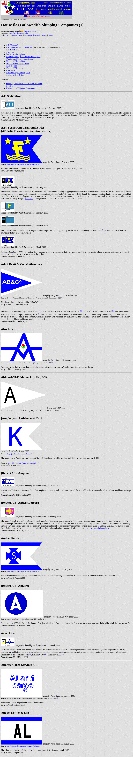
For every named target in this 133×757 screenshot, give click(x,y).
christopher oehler (30, 31)
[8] (102, 230)
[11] (113, 311)
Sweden (9, 86)
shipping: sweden (22, 33)
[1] (40, 311)
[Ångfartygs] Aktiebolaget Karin (19, 59)
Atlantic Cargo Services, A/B (18, 73)
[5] (123, 521)
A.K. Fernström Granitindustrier (19, 47)
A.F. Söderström (12, 45)
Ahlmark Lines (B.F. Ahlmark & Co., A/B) (23, 57)
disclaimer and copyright (32, 35)
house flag (12, 33)
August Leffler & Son (15, 75)
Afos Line (10, 52)
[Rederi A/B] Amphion (15, 54)
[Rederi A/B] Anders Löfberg (18, 63)
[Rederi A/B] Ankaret (15, 68)
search (21, 35)
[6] (59, 410)
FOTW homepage (11, 35)
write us (44, 35)
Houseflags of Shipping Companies (20, 88)
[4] (52, 362)
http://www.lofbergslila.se (99, 528)
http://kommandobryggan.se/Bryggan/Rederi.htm (23, 164)
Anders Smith (11, 66)
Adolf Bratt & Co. (13, 50)
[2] (23, 251)
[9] (62, 297)
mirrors (50, 35)
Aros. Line (10, 70)
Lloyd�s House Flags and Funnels (19, 454)
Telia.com (29, 198)
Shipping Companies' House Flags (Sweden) (24, 84)
